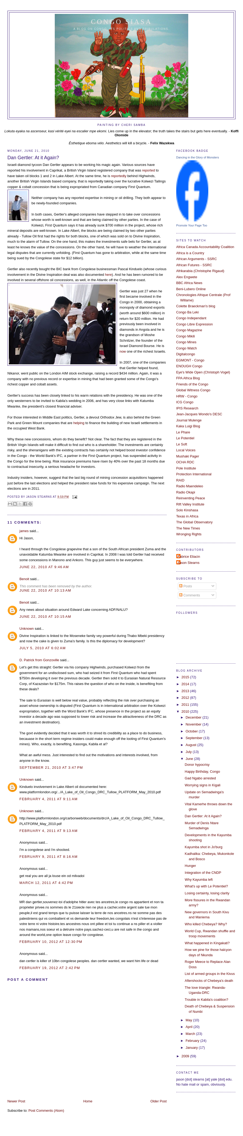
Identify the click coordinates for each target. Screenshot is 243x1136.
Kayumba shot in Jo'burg (203, 847)
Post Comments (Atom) (46, 1111)
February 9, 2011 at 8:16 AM (48, 857)
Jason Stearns (188, 563)
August (191, 745)
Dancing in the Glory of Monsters (197, 157)
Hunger (190, 866)
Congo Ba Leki (187, 312)
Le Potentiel (185, 438)
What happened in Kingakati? (207, 943)
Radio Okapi (185, 492)
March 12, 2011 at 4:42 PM (46, 883)
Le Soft (181, 444)
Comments (189, 595)
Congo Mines (186, 342)
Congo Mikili (185, 336)
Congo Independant (191, 318)
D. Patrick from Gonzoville (39, 660)
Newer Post (16, 1101)
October (192, 731)
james (24, 531)
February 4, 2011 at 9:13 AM (48, 831)
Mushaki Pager (187, 456)
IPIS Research (187, 408)
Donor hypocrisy (197, 765)
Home (87, 1101)
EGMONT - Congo (190, 360)
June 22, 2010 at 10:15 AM (45, 617)
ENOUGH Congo (189, 366)
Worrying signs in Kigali (202, 785)
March (191, 1034)
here (108, 275)
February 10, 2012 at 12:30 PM (50, 942)
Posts (185, 586)
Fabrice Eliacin (189, 557)
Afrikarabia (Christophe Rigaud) (200, 271)
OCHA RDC (185, 462)
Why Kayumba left (199, 880)
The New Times (188, 528)
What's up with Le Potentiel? (206, 886)
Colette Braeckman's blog (195, 306)
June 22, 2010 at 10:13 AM (45, 590)
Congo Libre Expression (194, 324)
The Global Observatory (194, 522)
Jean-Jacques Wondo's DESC (199, 414)
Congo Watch (186, 348)
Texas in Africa (187, 516)
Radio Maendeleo (189, 486)
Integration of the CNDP (203, 873)
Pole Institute (186, 468)
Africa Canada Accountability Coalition (205, 247)
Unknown (26, 629)
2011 (186, 705)
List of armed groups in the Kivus (210, 974)
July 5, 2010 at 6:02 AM (42, 648)
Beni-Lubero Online (191, 289)
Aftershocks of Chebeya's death (209, 981)
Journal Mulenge (189, 420)
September (194, 738)
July (189, 752)
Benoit (24, 579)
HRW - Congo (187, 396)
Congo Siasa (121, 22)
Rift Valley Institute (190, 504)
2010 (186, 711)
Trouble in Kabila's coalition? (206, 1000)
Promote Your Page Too (191, 225)
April (189, 1027)
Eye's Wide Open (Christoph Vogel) (203, 372)
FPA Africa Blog (188, 378)
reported (149, 170)
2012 (186, 698)
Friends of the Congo (192, 384)
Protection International (193, 474)
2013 (186, 691)
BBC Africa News (189, 283)
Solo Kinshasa (187, 510)
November (194, 724)
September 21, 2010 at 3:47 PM (51, 768)
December (194, 717)
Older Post (158, 1101)
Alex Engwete (186, 277)
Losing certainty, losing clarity (207, 893)
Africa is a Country (190, 253)
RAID (180, 480)
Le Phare (183, 432)
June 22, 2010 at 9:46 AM (44, 567)
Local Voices (185, 450)
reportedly (118, 176)
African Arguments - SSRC (196, 259)
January (192, 1048)
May (189, 1020)
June (190, 759)
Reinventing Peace (190, 498)
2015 (186, 677)
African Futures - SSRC (194, 265)
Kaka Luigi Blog (188, 426)
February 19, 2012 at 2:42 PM (49, 968)
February (193, 1041)
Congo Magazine (189, 330)
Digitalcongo (185, 354)
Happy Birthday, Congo (202, 772)
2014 (186, 684)
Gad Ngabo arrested (200, 778)
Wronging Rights (189, 534)
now (123, 351)
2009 (186, 1056)
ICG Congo (184, 402)
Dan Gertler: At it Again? (33, 157)
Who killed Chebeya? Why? (206, 924)
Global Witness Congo (193, 390)
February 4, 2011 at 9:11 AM (48, 799)
